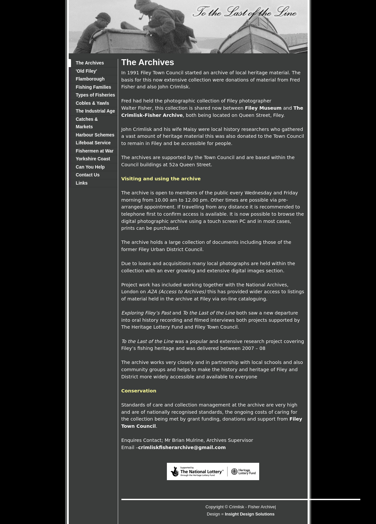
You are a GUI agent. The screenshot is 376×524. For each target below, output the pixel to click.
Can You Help (90, 167)
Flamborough (90, 78)
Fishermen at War (95, 151)
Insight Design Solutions (250, 514)
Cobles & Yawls (92, 103)
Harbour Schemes (95, 134)
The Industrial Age (95, 111)
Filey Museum (263, 108)
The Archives (90, 62)
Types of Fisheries (95, 95)
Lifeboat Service (93, 142)
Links (82, 183)
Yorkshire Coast (93, 158)
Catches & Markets (87, 123)
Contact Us (88, 174)
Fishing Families (93, 87)
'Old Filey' (86, 71)
